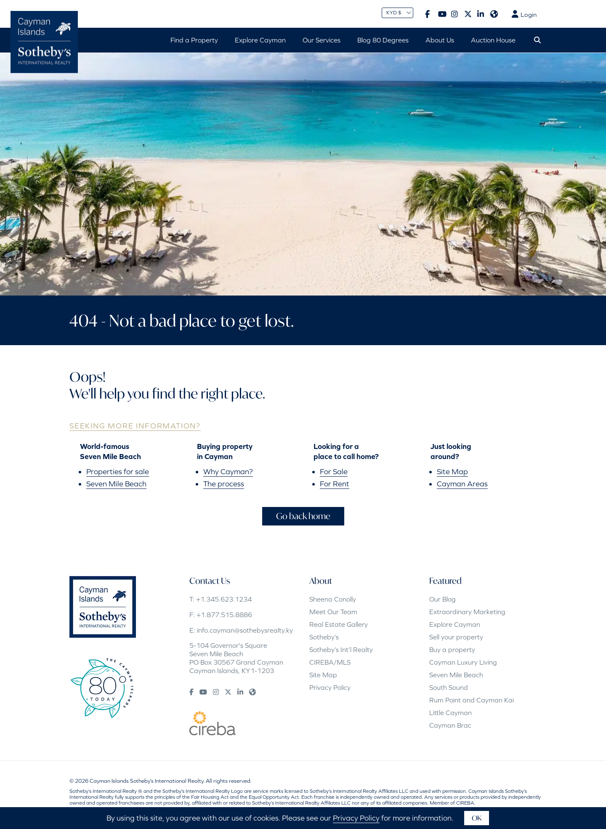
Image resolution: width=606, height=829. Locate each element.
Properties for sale (117, 471)
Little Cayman (450, 712)
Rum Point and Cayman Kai (471, 700)
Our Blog (442, 599)
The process (223, 483)
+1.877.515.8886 (224, 614)
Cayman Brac (450, 725)
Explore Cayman (454, 624)
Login (524, 14)
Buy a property (452, 649)
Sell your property (456, 637)
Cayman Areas (462, 483)
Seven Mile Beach (116, 483)
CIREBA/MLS (330, 662)
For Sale (334, 471)
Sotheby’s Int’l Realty (341, 649)
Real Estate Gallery (338, 624)
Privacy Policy (330, 687)
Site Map (452, 471)
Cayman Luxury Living (463, 662)
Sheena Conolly (332, 599)
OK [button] (476, 817)
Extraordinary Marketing (467, 611)
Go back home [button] (303, 516)
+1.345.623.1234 (224, 599)
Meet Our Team (333, 611)
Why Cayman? (228, 471)
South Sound (448, 687)
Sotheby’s (324, 637)
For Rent (334, 483)
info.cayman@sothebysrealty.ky (245, 630)
